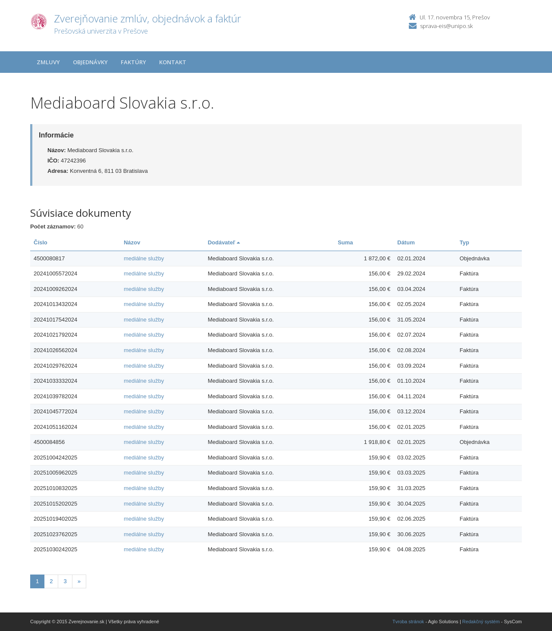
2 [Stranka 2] (51, 581)
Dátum (405, 242)
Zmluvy (48, 62)
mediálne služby (144, 258)
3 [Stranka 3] (64, 581)
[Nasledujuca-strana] (79, 582)
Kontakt (172, 62)
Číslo (40, 242)
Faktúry (133, 62)
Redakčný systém (481, 621)
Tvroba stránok (408, 621)
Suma (345, 242)
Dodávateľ (224, 242)
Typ (464, 242)
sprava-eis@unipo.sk (446, 26)
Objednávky (90, 62)
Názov (132, 242)
